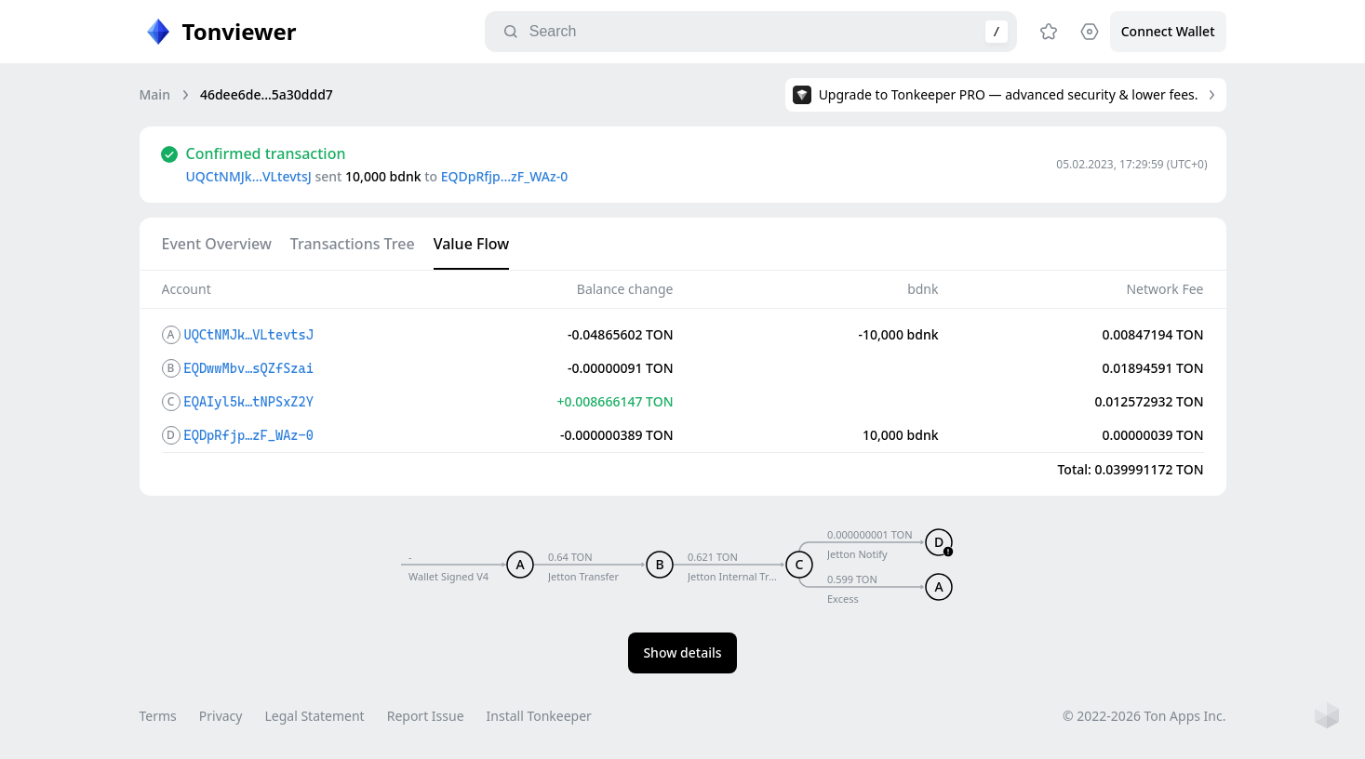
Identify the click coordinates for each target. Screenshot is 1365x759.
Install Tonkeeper (539, 716)
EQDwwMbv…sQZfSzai (249, 368)
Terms (158, 716)
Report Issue (425, 716)
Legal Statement (314, 716)
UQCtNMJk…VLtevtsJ (249, 176)
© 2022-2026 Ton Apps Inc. (1144, 716)
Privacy (221, 716)
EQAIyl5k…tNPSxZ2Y (249, 401)
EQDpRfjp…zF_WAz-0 (504, 176)
